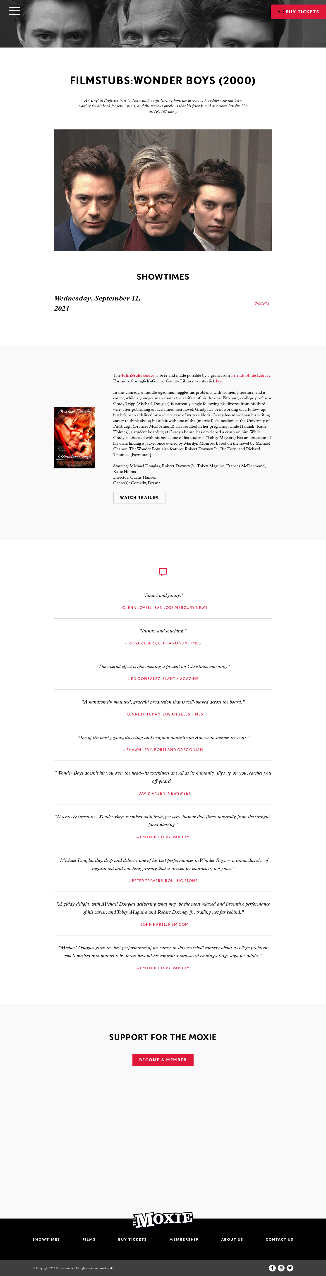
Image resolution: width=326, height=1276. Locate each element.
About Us (232, 1239)
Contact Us (279, 1239)
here (219, 381)
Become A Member (163, 1059)
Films (89, 1239)
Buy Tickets (298, 12)
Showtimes (46, 1239)
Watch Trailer (139, 497)
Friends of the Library (250, 376)
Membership (184, 1239)
